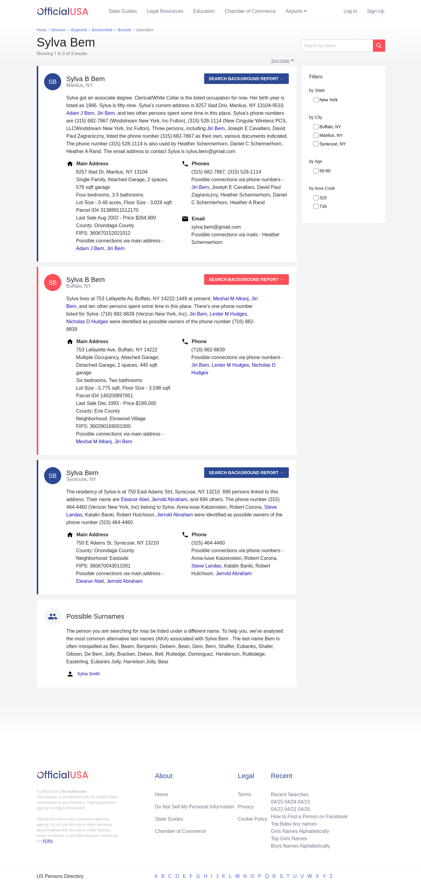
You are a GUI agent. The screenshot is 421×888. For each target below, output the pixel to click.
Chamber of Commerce (250, 11)
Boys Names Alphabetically (300, 846)
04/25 (277, 801)
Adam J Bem (80, 113)
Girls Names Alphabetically (300, 831)
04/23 (304, 801)
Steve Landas (206, 565)
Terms (244, 794)
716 (323, 206)
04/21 (290, 809)
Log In (350, 11)
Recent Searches (290, 794)
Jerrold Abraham (169, 499)
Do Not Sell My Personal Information (194, 806)
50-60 (325, 171)
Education (204, 11)
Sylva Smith (83, 674)
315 (323, 197)
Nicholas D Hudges (87, 321)
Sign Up (376, 11)
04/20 (304, 809)
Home (161, 794)
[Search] (337, 45)
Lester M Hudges (228, 314)
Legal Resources (165, 11)
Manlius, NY (331, 135)
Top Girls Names (289, 838)
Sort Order (280, 60)
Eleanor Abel (135, 499)
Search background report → (246, 78)
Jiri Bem (106, 113)
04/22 (277, 809)
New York (329, 100)
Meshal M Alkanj (231, 298)
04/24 (290, 801)
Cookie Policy (252, 819)
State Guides (123, 11)
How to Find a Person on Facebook (309, 816)
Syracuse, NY (333, 144)
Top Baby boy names (294, 823)
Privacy (246, 806)
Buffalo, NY (330, 126)
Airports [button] (294, 11)
